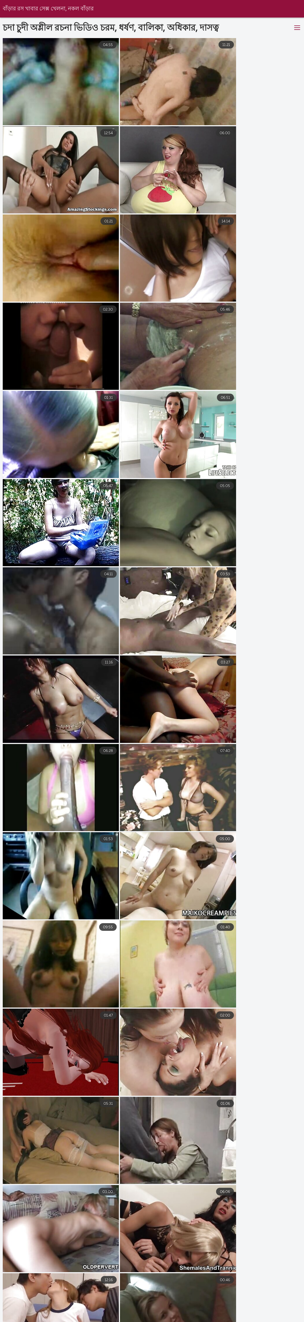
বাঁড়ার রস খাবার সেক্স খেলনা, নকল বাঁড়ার (48, 9)
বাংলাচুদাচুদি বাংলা (220, 1315)
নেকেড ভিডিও (87, 1315)
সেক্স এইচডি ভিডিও (132, 1315)
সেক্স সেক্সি (51, 1315)
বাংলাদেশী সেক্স (14, 1315)
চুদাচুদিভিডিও (176, 1315)
